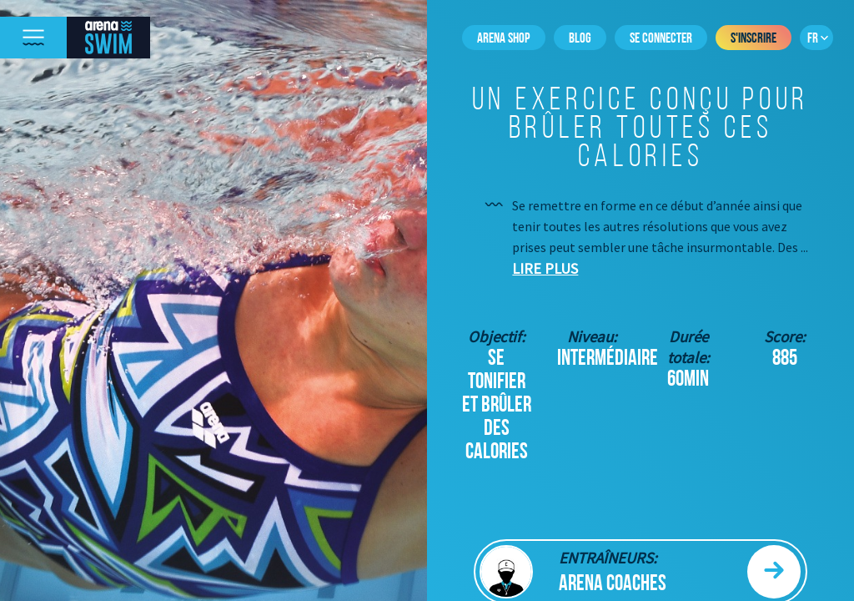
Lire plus (545, 268)
